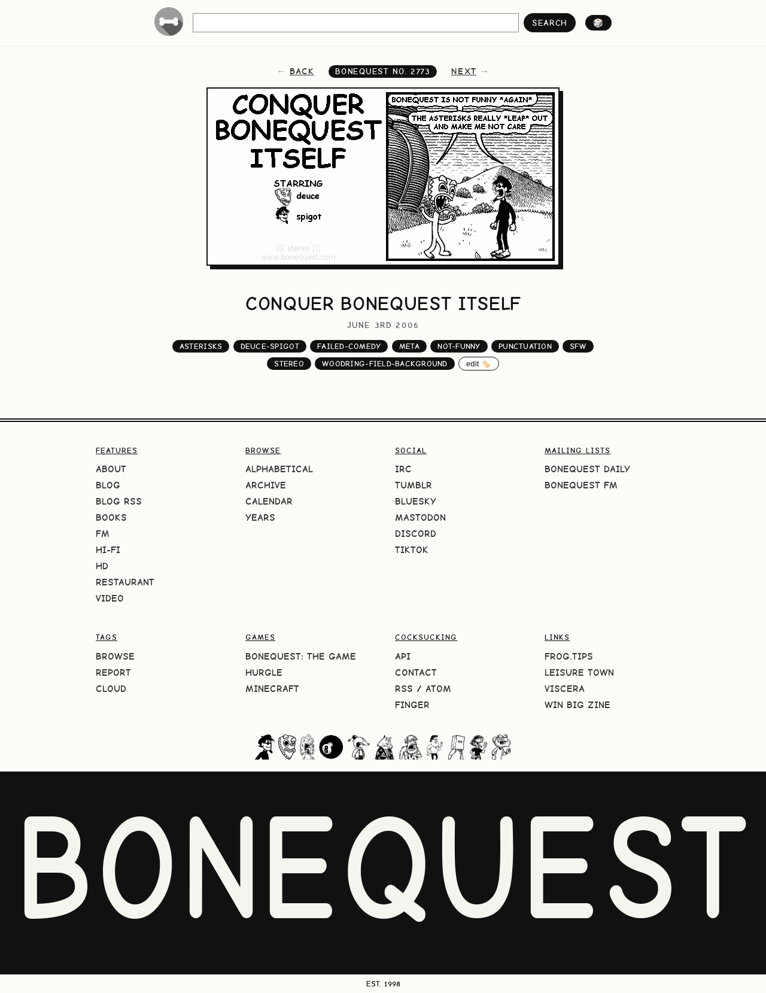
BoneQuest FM (581, 485)
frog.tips (569, 656)
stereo (289, 363)
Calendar (269, 501)
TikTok (411, 549)
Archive (265, 485)
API (403, 656)
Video (110, 598)
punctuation (525, 346)
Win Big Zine (577, 704)
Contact (416, 672)
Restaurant (125, 582)
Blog (108, 485)
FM (103, 533)
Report (113, 672)
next (463, 71)
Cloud (111, 688)
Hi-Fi (108, 549)
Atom (438, 688)
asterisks (201, 346)
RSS (404, 688)
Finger (412, 704)
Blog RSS (119, 501)
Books (111, 517)
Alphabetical (279, 469)
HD (102, 566)
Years (260, 517)
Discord (415, 533)
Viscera (565, 688)
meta (409, 346)
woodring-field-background (384, 363)
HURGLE (263, 672)
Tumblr (413, 485)
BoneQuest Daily (587, 469)
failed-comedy (349, 346)
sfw (578, 346)
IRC (403, 469)
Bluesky (415, 501)
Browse (115, 656)
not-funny (458, 346)
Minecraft (272, 688)
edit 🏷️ (478, 363)
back (302, 71)
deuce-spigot (270, 346)
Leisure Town (579, 672)
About (111, 469)
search (549, 23)
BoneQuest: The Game (300, 656)
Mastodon (420, 517)
